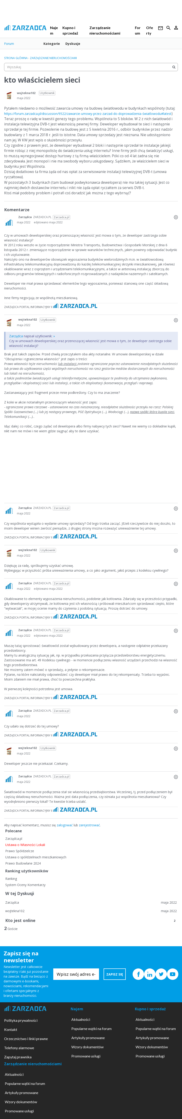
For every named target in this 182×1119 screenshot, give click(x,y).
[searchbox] (91, 67)
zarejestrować (89, 825)
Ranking (11, 878)
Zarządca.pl (13, 838)
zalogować (65, 825)
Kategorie (51, 43)
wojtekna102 (26, 93)
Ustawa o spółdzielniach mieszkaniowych (35, 857)
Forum (9, 43)
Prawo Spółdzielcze (19, 851)
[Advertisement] (91, 471)
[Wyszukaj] (174, 67)
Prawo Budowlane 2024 (23, 863)
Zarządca (25, 217)
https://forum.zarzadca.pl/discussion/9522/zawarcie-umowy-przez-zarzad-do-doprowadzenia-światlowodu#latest (87, 113)
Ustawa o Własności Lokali (25, 845)
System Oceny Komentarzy (25, 885)
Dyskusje (72, 43)
